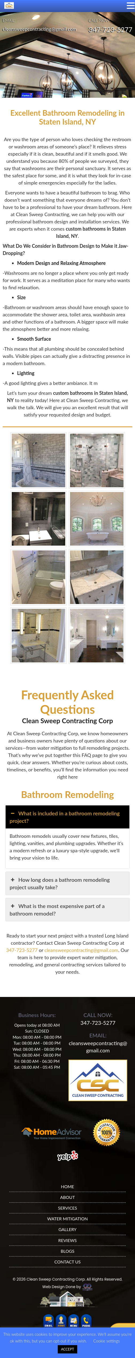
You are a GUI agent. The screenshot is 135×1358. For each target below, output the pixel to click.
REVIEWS (67, 1240)
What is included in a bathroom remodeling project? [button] (65, 816)
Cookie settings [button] (106, 1340)
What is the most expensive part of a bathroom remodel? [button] (57, 909)
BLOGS (67, 1251)
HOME (67, 1186)
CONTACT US (67, 1261)
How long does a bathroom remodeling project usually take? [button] (60, 883)
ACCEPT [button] (67, 1349)
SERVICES (67, 1207)
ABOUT (67, 1197)
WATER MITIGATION (67, 1218)
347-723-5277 (110, 29)
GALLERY (68, 1229)
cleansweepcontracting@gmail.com (39, 29)
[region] (67, 54)
